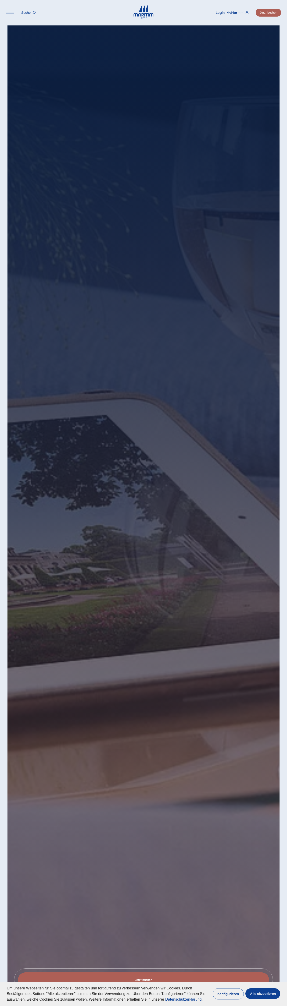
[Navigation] (10, 13)
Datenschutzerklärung (183, 999)
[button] (228, 993)
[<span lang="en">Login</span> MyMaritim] (232, 13)
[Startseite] (143, 11)
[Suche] (28, 13)
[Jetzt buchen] (268, 13)
